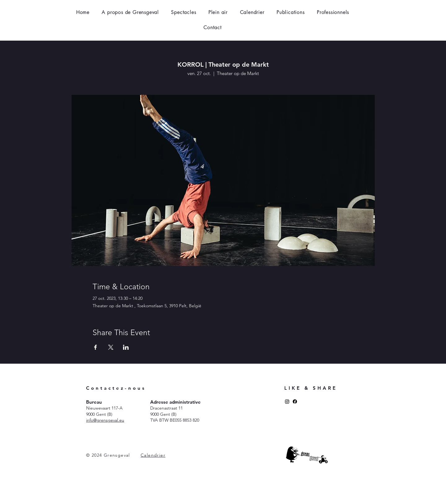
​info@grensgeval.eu (105, 420)
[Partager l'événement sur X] (111, 347)
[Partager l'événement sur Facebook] (95, 347)
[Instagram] (287, 401)
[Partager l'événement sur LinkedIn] (126, 347)
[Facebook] (295, 401)
